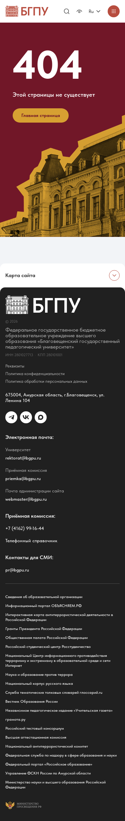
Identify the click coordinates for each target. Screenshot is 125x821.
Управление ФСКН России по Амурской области (48, 773)
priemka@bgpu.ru (23, 478)
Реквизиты (14, 365)
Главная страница (40, 115)
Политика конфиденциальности (35, 373)
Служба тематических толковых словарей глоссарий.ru (53, 692)
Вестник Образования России (31, 701)
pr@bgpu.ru (17, 569)
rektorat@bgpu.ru (23, 458)
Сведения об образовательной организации (43, 596)
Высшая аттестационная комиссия (35, 737)
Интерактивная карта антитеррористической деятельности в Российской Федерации (59, 617)
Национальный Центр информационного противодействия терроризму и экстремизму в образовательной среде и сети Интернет (57, 660)
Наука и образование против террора (39, 674)
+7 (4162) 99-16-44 (24, 528)
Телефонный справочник (31, 540)
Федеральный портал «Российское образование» (48, 764)
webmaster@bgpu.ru (26, 499)
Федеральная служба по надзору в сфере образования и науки (61, 755)
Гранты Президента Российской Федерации (43, 628)
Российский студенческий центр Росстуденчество (48, 646)
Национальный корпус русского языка (39, 683)
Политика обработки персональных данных (46, 381)
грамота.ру (15, 719)
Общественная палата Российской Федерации (46, 637)
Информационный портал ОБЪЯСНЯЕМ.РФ (43, 605)
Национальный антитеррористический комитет (46, 746)
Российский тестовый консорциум (34, 728)
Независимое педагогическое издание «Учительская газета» (59, 710)
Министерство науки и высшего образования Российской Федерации (55, 784)
